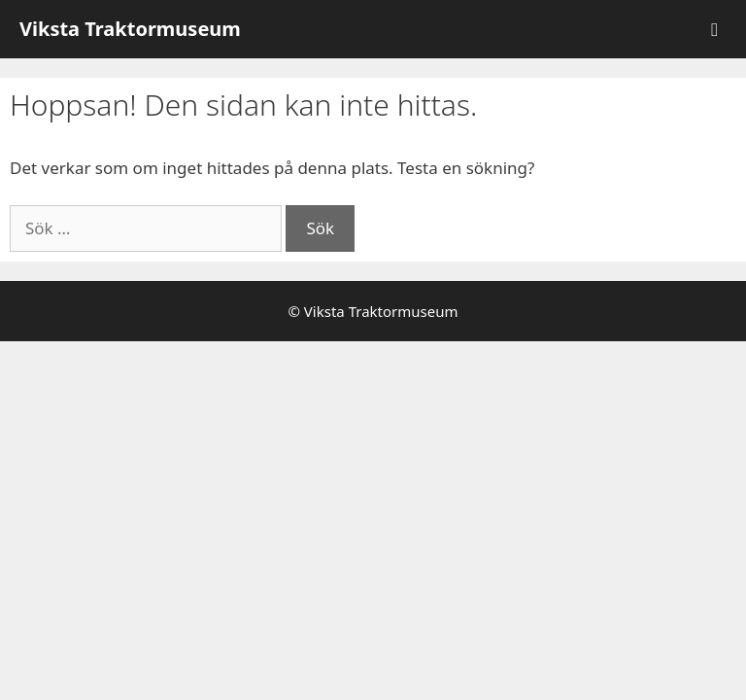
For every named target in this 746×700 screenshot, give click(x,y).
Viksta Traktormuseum (130, 29)
